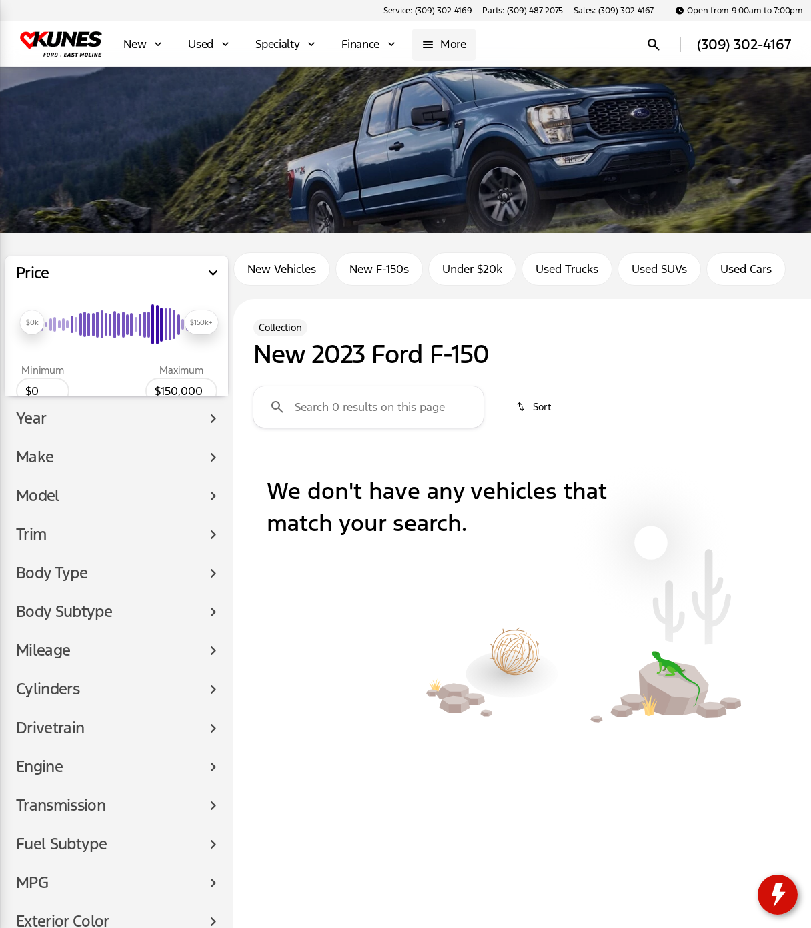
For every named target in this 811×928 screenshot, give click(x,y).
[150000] (181, 391)
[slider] (32, 322)
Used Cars (746, 269)
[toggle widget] (778, 895)
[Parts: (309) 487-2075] (523, 11)
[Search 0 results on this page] (368, 407)
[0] (42, 391)
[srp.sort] (535, 407)
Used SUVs (659, 269)
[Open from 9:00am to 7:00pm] (739, 11)
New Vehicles (281, 269)
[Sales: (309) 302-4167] (613, 11)
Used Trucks (567, 269)
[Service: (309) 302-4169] (427, 11)
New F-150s (379, 269)
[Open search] (653, 44)
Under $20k (472, 269)
